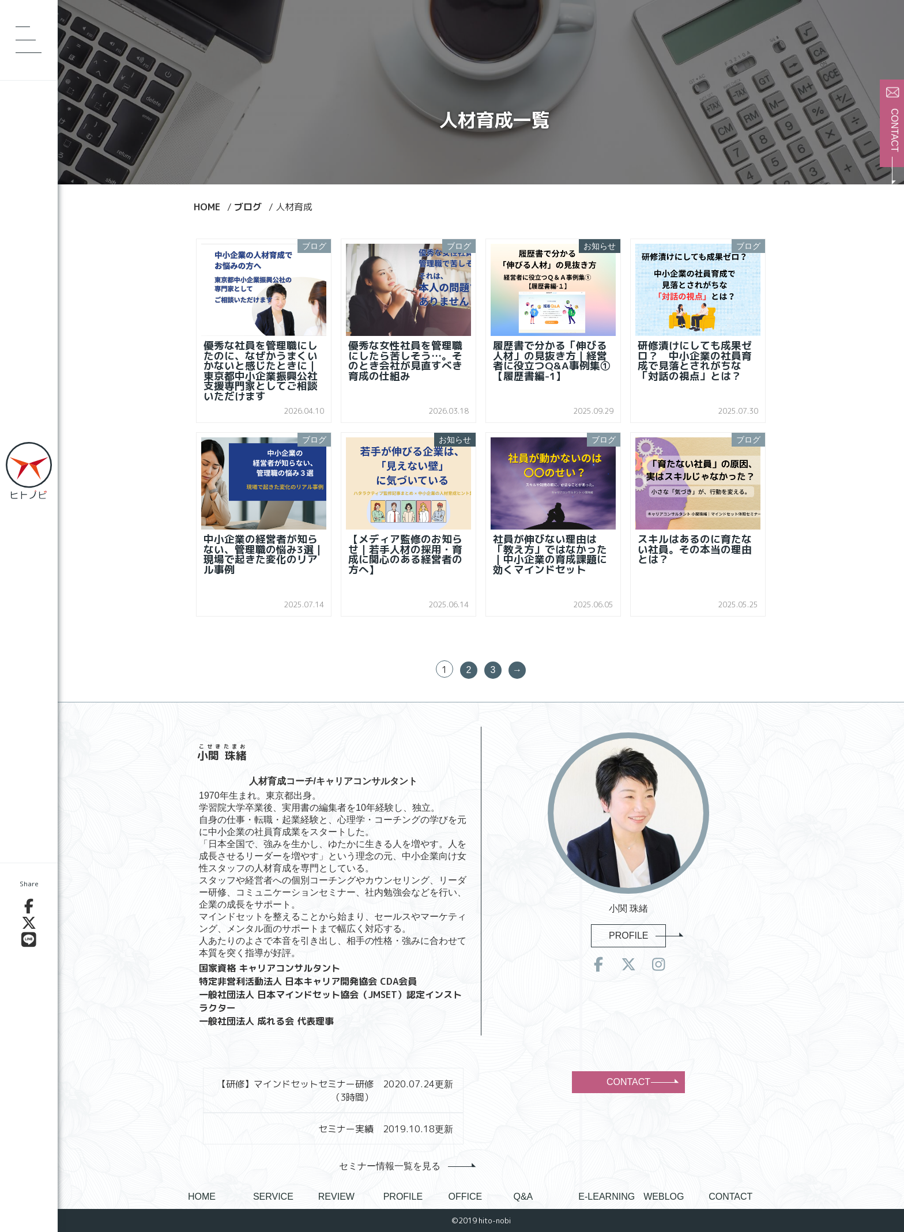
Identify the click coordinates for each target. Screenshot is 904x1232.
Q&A (523, 1196)
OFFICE (466, 1196)
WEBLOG (663, 1196)
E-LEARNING (606, 1196)
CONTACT (642, 1082)
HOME (202, 1196)
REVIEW (336, 1196)
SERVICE (273, 1196)
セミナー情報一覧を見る (404, 1166)
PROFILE (637, 935)
